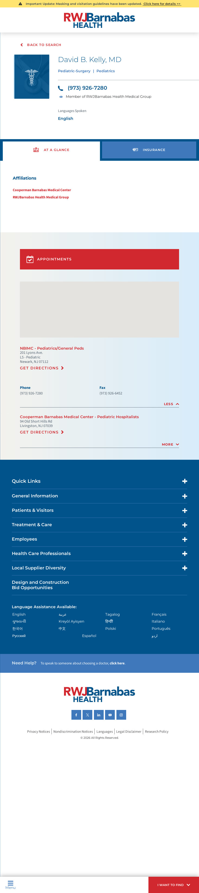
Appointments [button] (51, 262)
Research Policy (158, 740)
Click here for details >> (162, 4)
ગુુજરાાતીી (20, 628)
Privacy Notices (37, 740)
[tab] (99, 408)
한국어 (18, 636)
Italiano (159, 628)
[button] (171, 884)
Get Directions (39, 371)
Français (160, 620)
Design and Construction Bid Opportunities (40, 590)
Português (162, 636)
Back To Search (40, 45)
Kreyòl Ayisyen (73, 628)
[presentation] (51, 150)
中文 (63, 636)
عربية (63, 620)
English (19, 620)
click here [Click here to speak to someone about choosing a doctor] (118, 671)
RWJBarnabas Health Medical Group (40, 197)
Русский (19, 643)
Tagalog (113, 620)
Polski (111, 636)
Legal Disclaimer (129, 740)
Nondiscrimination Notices (72, 740)
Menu (10, 884)
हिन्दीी (109, 628)
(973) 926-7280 (82, 88)
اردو (155, 643)
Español (90, 643)
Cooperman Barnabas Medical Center (41, 190)
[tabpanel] (99, 188)
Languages (105, 740)
